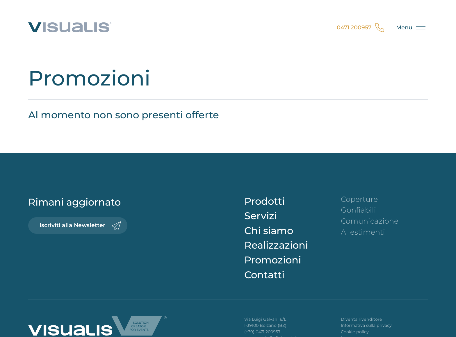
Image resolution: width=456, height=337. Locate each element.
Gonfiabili (358, 210)
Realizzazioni (276, 245)
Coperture (359, 199)
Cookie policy (355, 331)
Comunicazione (369, 221)
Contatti (264, 275)
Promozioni (272, 260)
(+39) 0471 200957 (262, 331)
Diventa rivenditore (361, 319)
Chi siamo (268, 230)
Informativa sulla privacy (366, 325)
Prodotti (264, 201)
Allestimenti (363, 232)
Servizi (260, 216)
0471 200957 (362, 28)
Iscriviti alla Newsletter (80, 225)
